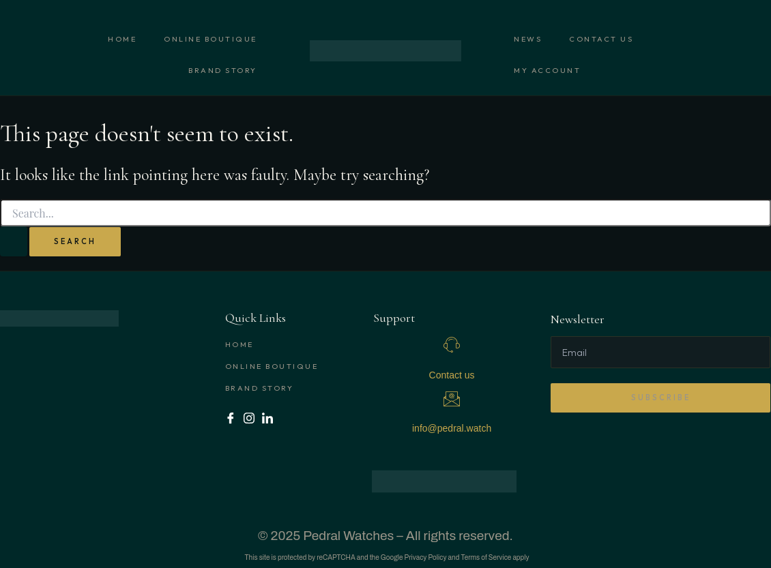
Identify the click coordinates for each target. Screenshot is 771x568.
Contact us (601, 39)
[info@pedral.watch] (451, 399)
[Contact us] (451, 345)
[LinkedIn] (268, 417)
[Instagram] (249, 417)
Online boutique (210, 39)
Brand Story (222, 70)
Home (122, 39)
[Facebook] (231, 417)
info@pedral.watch (451, 428)
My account (547, 70)
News (528, 39)
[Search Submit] (13, 241)
